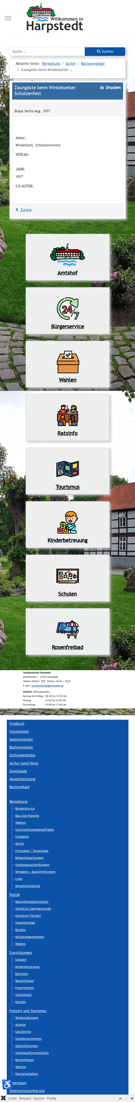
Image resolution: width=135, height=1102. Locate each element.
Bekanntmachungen (29, 858)
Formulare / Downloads (31, 851)
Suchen (105, 51)
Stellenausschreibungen (32, 865)
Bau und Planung (27, 816)
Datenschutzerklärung (27, 1090)
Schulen (21, 960)
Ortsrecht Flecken (28, 916)
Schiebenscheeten (28, 1039)
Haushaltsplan (25, 923)
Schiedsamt (23, 995)
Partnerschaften (26, 1074)
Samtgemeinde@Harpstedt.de (47, 685)
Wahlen (20, 823)
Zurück (23, 209)
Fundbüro (22, 837)
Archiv (19, 844)
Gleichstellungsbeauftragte (34, 830)
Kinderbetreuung (27, 967)
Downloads (18, 771)
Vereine (20, 1067)
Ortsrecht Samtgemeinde (33, 909)
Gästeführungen (26, 1046)
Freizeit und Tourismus (27, 1011)
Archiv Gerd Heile (23, 763)
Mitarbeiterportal (27, 886)
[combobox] (47, 51)
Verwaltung (18, 801)
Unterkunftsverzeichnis (32, 1053)
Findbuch (16, 723)
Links (19, 879)
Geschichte (23, 1032)
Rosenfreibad (24, 981)
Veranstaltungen (27, 1018)
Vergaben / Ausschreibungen (35, 872)
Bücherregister (21, 747)
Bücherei (21, 974)
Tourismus (68, 486)
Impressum (17, 1083)
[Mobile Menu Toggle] (8, 18)
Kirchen (20, 1002)
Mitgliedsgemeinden (29, 937)
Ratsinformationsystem (31, 902)
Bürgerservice (25, 808)
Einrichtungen (20, 952)
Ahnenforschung (22, 779)
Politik (14, 895)
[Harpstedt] (67, 18)
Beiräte (20, 930)
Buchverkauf (19, 787)
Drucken (110, 87)
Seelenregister (21, 739)
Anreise (20, 1025)
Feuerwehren (24, 988)
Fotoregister (19, 731)
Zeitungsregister (22, 755)
